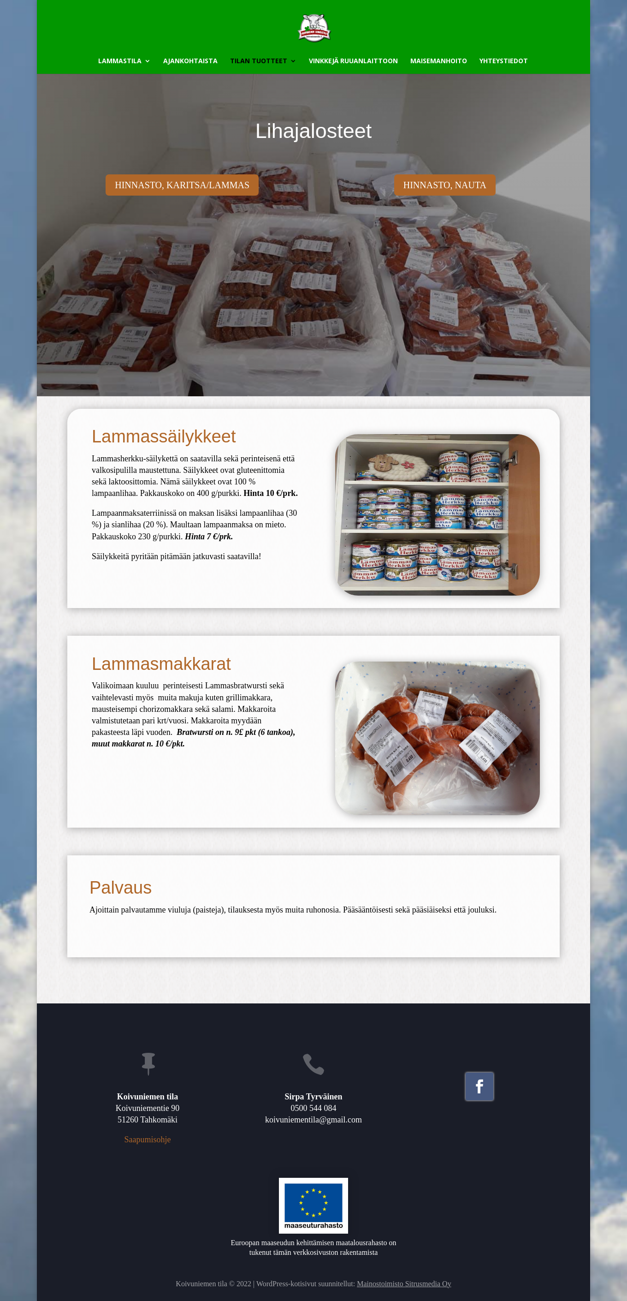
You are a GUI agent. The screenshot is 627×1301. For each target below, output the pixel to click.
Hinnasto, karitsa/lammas (182, 185)
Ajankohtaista (190, 61)
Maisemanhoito (438, 61)
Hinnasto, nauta (444, 185)
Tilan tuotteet (258, 61)
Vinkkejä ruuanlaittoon (353, 61)
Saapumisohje (147, 1139)
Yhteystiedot (503, 61)
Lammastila (120, 61)
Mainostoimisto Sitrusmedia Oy (404, 1284)
